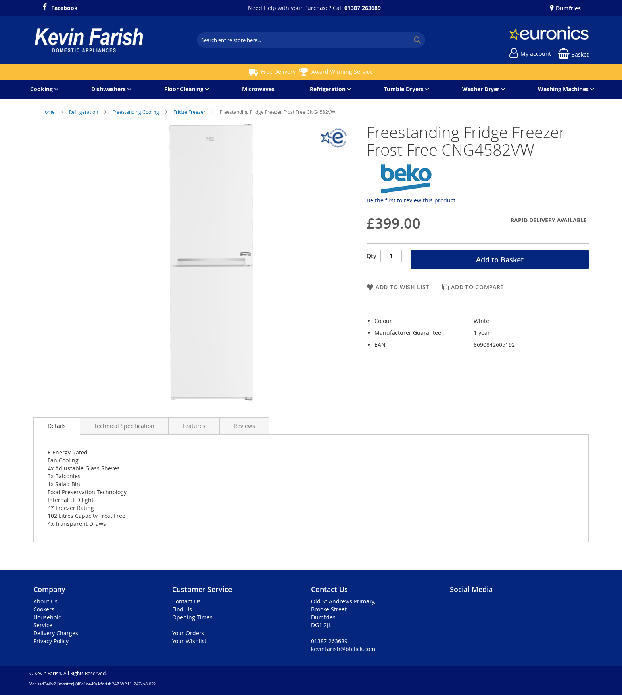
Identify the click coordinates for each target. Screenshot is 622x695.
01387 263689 (362, 7)
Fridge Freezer (190, 112)
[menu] (311, 89)
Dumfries (567, 8)
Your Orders (188, 633)
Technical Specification (124, 426)
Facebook (64, 7)
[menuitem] (43, 89)
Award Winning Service (342, 71)
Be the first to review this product (411, 200)
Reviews (244, 426)
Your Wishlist (189, 641)
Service (42, 625)
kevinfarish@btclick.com (343, 649)
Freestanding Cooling (136, 112)
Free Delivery (278, 71)
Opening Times (192, 617)
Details (57, 426)
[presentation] (56, 426)
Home (48, 112)
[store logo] (88, 40)
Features (193, 426)
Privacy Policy (51, 641)
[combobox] (311, 40)
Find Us (182, 609)
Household (47, 617)
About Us (45, 601)
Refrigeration (84, 112)
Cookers (43, 609)
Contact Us (186, 601)
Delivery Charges (55, 633)
